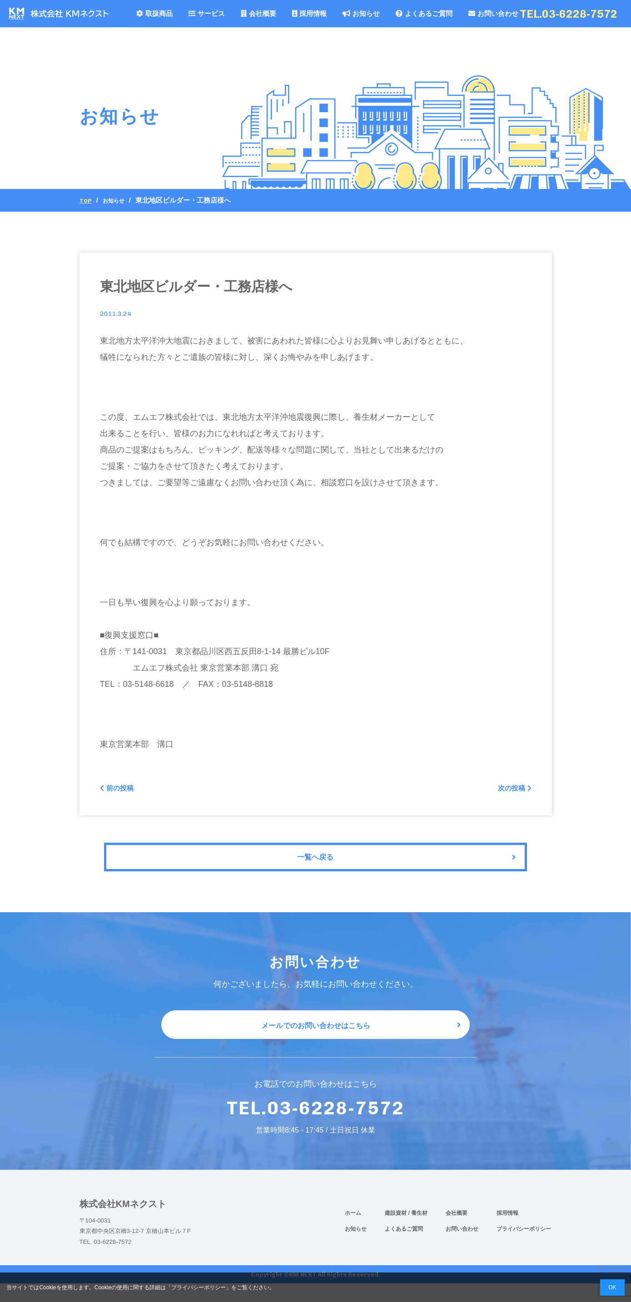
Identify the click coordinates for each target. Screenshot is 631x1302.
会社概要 (258, 13)
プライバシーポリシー (524, 1247)
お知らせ (361, 13)
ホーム (353, 1231)
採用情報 (309, 13)
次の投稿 (512, 790)
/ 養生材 (418, 1231)
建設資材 (396, 1231)
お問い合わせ (493, 13)
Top (86, 200)
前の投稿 (120, 790)
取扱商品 (154, 13)
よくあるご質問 (424, 13)
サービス (207, 13)
